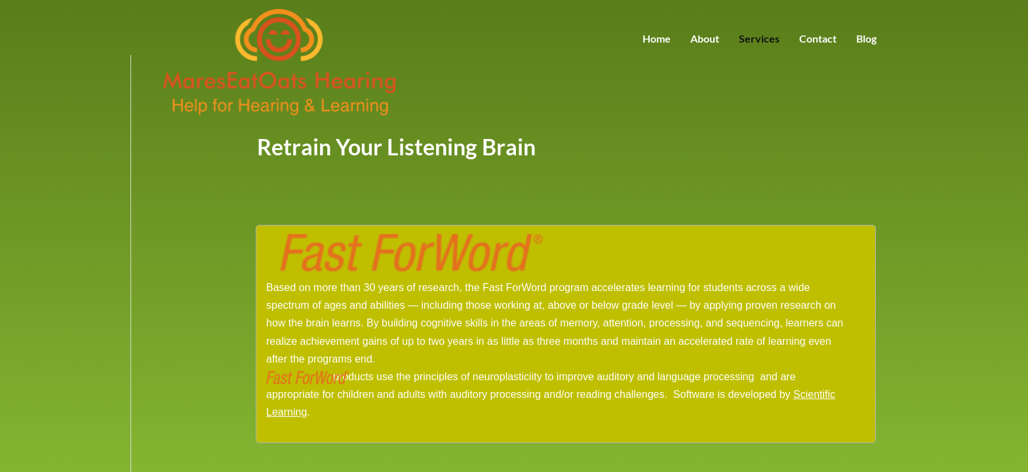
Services (759, 38)
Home (656, 38)
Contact (818, 38)
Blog (866, 38)
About (704, 38)
